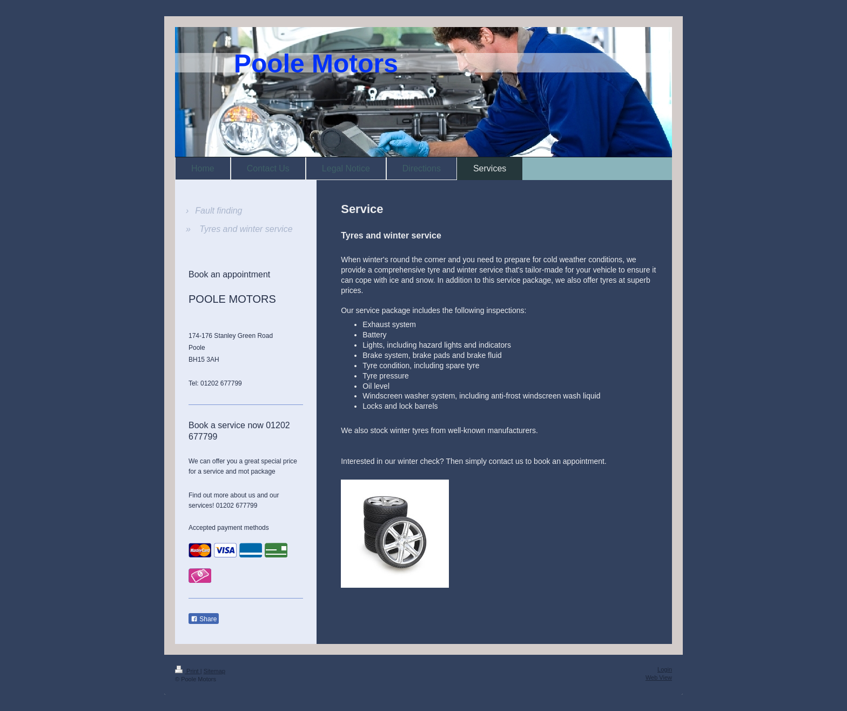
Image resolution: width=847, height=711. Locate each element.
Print (187, 671)
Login (664, 669)
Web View (659, 677)
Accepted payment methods (229, 527)
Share (204, 619)
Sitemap (214, 671)
